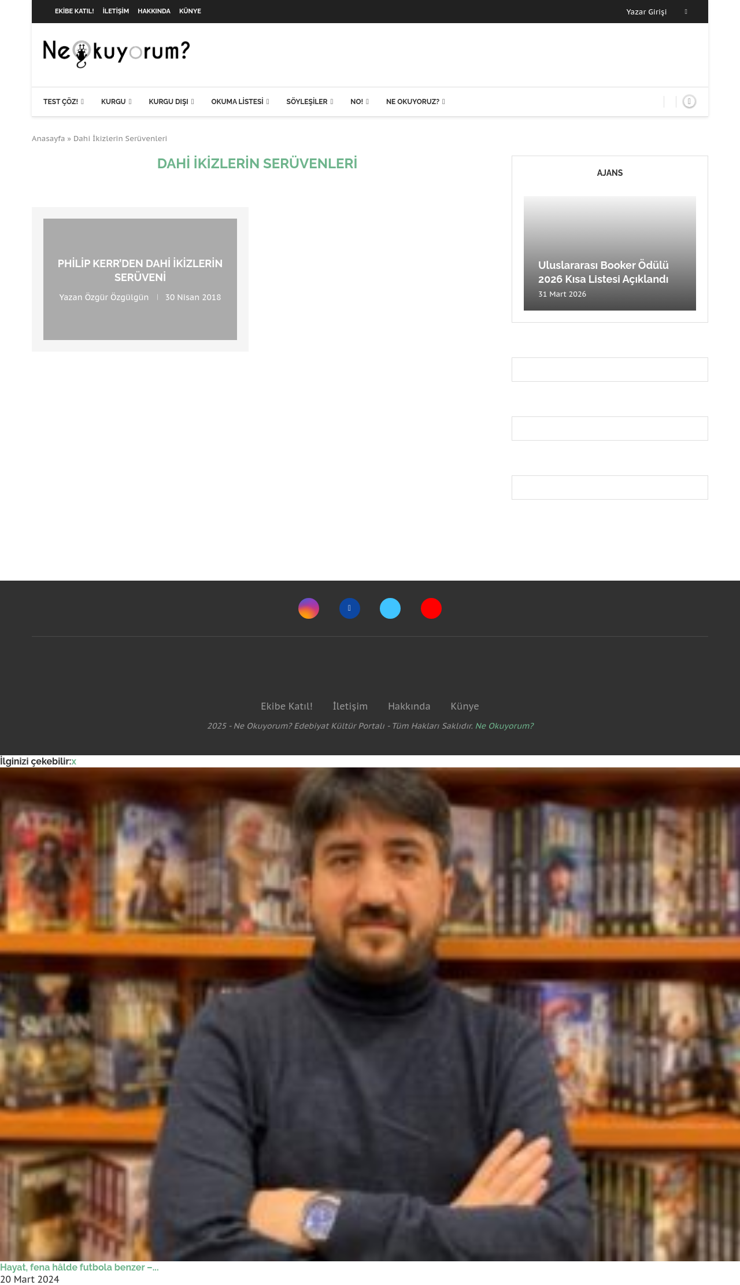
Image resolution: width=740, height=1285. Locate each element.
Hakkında (154, 11)
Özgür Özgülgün (117, 296)
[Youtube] (431, 608)
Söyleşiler (307, 102)
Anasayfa (48, 138)
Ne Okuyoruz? (412, 102)
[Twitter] (390, 608)
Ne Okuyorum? (504, 726)
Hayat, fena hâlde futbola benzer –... (79, 1267)
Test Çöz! (60, 102)
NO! (356, 102)
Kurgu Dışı (168, 102)
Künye (190, 11)
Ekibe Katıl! (74, 11)
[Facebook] (686, 11)
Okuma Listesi (237, 102)
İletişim (116, 11)
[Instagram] (308, 608)
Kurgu (113, 102)
